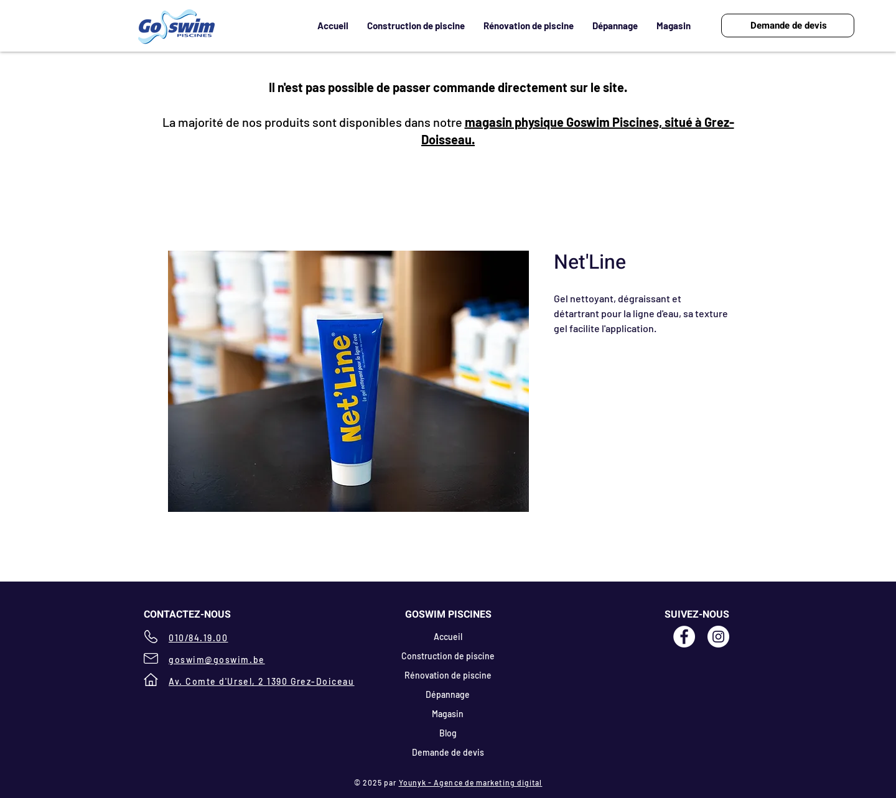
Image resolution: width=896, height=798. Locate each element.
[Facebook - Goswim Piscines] (684, 636)
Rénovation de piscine (448, 675)
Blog (448, 733)
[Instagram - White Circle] (718, 636)
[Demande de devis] (787, 25)
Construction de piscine (448, 656)
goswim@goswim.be (217, 659)
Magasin (448, 713)
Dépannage (448, 694)
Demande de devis (448, 752)
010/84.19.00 (198, 638)
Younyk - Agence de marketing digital (471, 782)
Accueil (448, 636)
